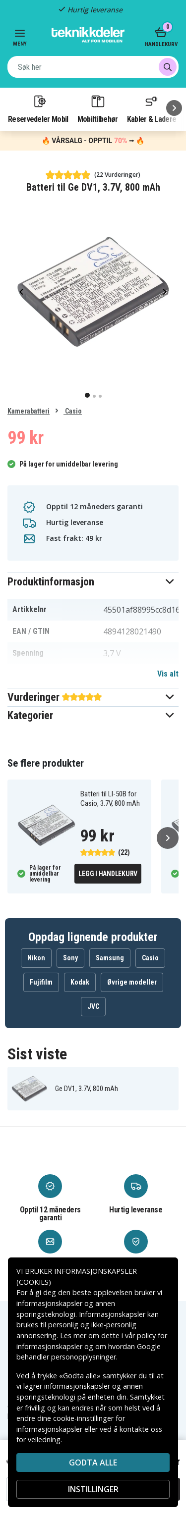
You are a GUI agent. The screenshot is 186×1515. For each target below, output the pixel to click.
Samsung (110, 958)
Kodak (79, 982)
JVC (93, 1006)
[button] (93, 582)
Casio (72, 411)
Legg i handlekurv (107, 874)
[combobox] (93, 67)
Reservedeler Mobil (38, 108)
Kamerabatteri (28, 411)
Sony (70, 958)
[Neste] (174, 108)
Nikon (36, 958)
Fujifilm (41, 982)
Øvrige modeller (132, 982)
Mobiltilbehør (97, 108)
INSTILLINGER (93, 1489)
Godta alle (93, 1462)
